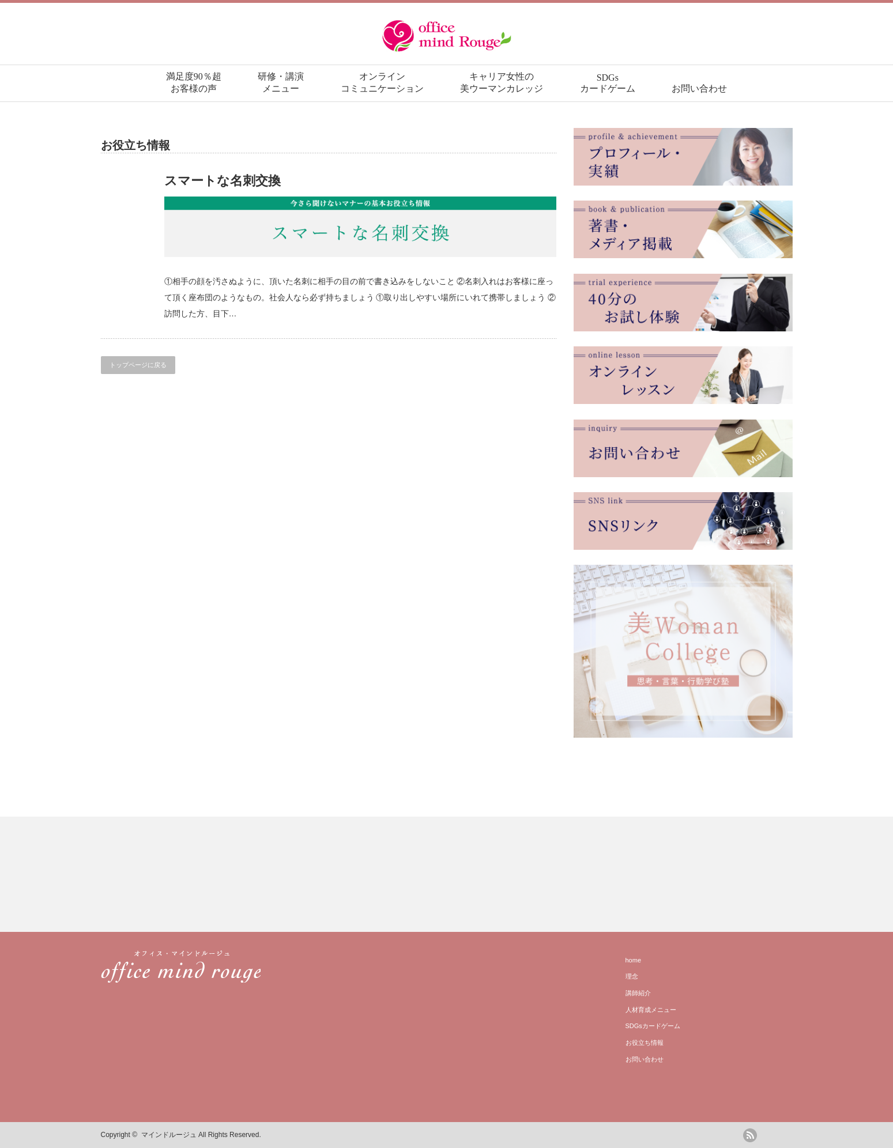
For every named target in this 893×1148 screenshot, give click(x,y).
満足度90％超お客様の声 (193, 82)
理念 (632, 976)
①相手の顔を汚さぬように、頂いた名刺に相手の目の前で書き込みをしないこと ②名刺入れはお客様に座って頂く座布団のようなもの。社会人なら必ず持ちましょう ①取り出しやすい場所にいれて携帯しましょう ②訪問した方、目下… (360, 297)
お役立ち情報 (645, 1042)
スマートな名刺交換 (222, 180)
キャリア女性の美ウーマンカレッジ (501, 82)
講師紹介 (638, 993)
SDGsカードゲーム (607, 83)
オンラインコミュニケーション (382, 82)
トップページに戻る (138, 364)
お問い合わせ (699, 88)
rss (750, 1135)
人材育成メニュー (651, 1009)
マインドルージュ (169, 1135)
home (634, 960)
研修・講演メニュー (281, 82)
